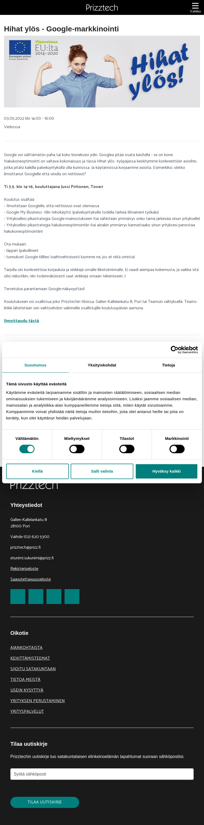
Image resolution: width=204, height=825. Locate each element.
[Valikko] (195, 7)
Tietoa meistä (25, 679)
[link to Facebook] (17, 596)
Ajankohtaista (26, 647)
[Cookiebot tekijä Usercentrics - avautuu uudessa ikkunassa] (174, 350)
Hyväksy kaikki (166, 471)
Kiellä (37, 471)
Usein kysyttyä (26, 690)
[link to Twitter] (35, 596)
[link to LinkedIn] (53, 596)
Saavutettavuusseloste (30, 579)
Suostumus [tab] (35, 365)
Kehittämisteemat (30, 658)
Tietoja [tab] (168, 365)
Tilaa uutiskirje (45, 802)
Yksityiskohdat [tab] (102, 365)
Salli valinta (102, 471)
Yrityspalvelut (27, 711)
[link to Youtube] (72, 596)
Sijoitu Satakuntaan (33, 669)
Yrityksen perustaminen (37, 701)
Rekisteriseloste (24, 568)
